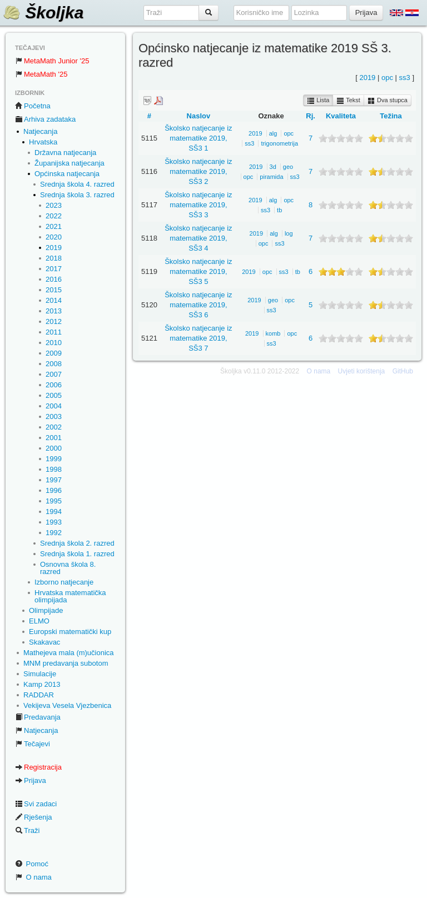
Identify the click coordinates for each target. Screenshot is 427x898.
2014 (54, 300)
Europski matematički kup (70, 631)
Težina (391, 116)
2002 (54, 427)
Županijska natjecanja (69, 163)
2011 (54, 332)
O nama (33, 877)
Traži (27, 830)
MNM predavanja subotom (65, 663)
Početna (33, 106)
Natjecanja (40, 131)
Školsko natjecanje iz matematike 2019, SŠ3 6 (198, 305)
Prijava (30, 780)
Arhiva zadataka (45, 119)
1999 (54, 459)
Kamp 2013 (42, 684)
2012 (54, 321)
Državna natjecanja (65, 152)
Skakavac (44, 642)
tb (279, 210)
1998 (54, 469)
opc (387, 77)
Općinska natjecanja (67, 173)
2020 (54, 237)
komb (273, 333)
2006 (54, 385)
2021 (54, 226)
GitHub (403, 371)
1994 (54, 511)
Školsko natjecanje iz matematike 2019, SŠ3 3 (198, 205)
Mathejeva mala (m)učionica (68, 652)
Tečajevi (32, 744)
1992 (54, 532)
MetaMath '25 (41, 74)
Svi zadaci (36, 804)
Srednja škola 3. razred (77, 195)
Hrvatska (43, 142)
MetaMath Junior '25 (52, 61)
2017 (54, 269)
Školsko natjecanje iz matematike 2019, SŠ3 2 (198, 171)
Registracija (38, 767)
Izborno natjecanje (63, 582)
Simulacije (39, 674)
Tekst (348, 100)
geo (288, 166)
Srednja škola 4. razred (77, 184)
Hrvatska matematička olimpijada (70, 596)
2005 (54, 395)
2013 (54, 311)
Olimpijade (46, 610)
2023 (54, 205)
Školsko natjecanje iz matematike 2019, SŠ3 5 (198, 271)
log (289, 233)
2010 (54, 342)
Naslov (199, 116)
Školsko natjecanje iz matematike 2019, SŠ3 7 (198, 338)
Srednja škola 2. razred (77, 543)
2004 (54, 406)
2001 (54, 437)
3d (273, 166)
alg (273, 133)
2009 (54, 353)
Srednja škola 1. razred (77, 554)
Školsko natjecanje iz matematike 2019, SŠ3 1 (198, 138)
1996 (54, 490)
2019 (54, 247)
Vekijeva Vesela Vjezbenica (67, 705)
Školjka (43, 12)
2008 (54, 364)
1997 (54, 480)
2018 (54, 258)
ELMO (39, 621)
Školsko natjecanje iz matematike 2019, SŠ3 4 (198, 238)
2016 (54, 279)
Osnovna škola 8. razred (68, 568)
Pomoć (31, 864)
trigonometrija (279, 143)
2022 (54, 216)
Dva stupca (388, 100)
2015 (54, 290)
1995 (54, 501)
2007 (54, 374)
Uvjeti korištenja (361, 371)
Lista (318, 100)
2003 (54, 416)
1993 (54, 522)
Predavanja (38, 717)
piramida (271, 176)
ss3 (404, 77)
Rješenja (33, 817)
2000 (54, 448)
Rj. (310, 116)
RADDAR (38, 695)
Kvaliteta (341, 116)
